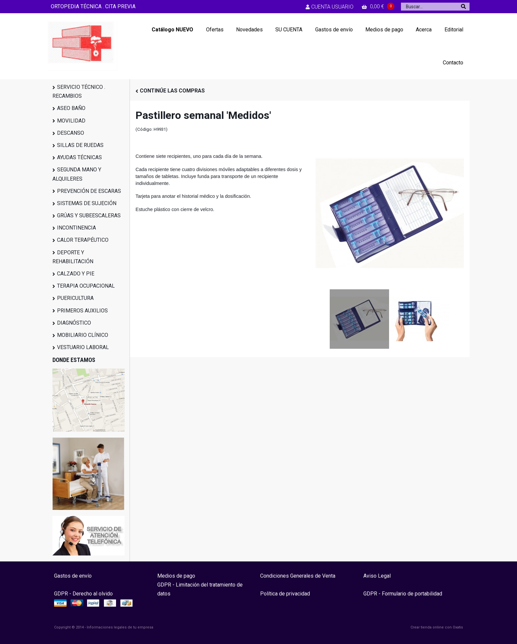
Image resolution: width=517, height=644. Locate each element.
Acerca (424, 29)
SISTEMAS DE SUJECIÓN (86, 203)
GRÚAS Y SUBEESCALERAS (89, 215)
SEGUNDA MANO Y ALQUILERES (76, 174)
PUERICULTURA (75, 298)
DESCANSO (70, 133)
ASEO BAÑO (71, 108)
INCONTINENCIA (76, 228)
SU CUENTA (288, 29)
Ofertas (215, 29)
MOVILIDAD (71, 121)
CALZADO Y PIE (75, 273)
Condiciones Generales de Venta (297, 576)
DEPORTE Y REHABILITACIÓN (72, 257)
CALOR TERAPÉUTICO (82, 240)
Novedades (249, 29)
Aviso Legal (377, 576)
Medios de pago (384, 29)
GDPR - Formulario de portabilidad (402, 593)
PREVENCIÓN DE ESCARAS (89, 191)
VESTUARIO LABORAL (83, 347)
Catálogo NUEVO (172, 29)
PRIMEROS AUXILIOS (82, 310)
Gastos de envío (334, 29)
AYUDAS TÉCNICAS (79, 157)
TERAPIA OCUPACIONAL (86, 286)
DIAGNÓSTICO (74, 323)
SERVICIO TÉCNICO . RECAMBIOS (78, 91)
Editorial (453, 29)
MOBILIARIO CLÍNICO (82, 335)
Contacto (453, 62)
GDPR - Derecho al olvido (83, 593)
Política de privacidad (285, 593)
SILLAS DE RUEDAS (80, 145)
